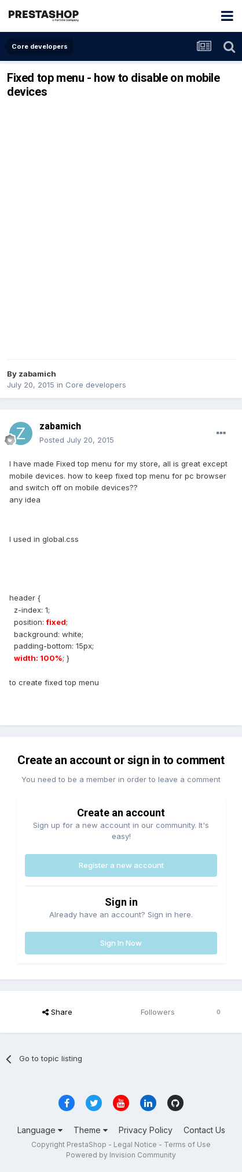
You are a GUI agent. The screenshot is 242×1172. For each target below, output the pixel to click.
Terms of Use (187, 1144)
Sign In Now (121, 942)
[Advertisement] (121, 229)
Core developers (95, 384)
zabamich (37, 373)
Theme (91, 1130)
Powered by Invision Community (121, 1155)
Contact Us (204, 1130)
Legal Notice (135, 1144)
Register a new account (121, 865)
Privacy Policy (146, 1130)
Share (57, 1012)
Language (40, 1130)
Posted (76, 439)
